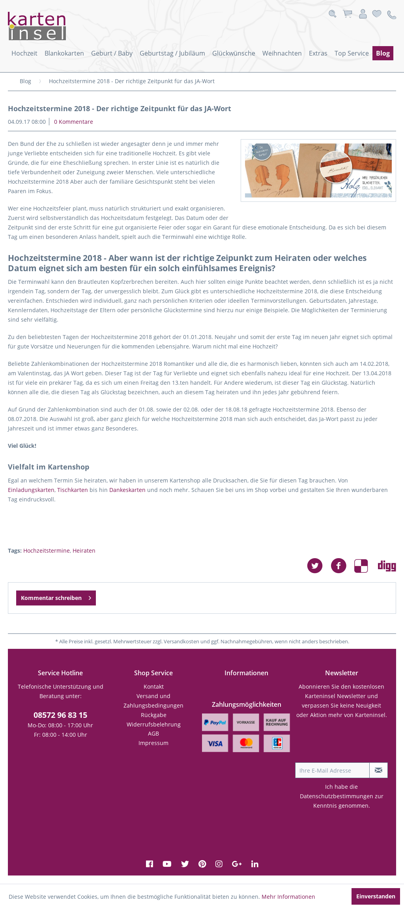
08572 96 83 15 (60, 715)
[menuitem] (24, 53)
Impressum (153, 743)
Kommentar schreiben (56, 597)
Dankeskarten (127, 490)
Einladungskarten (31, 490)
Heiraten (84, 550)
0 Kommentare (73, 121)
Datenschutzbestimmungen (336, 796)
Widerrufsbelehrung (154, 724)
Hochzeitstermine (46, 550)
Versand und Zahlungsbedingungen (153, 700)
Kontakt (154, 686)
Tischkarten (72, 490)
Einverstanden (375, 896)
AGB (153, 733)
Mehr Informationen (288, 896)
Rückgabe (153, 715)
